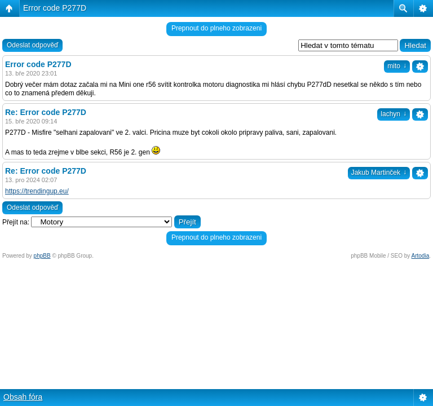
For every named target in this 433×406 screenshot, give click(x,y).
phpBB (42, 256)
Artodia (421, 256)
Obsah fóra (22, 396)
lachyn (394, 114)
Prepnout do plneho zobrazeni (216, 28)
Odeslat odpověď (32, 45)
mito (397, 66)
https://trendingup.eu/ (37, 191)
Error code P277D (54, 7)
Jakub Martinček (379, 172)
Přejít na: (15, 222)
